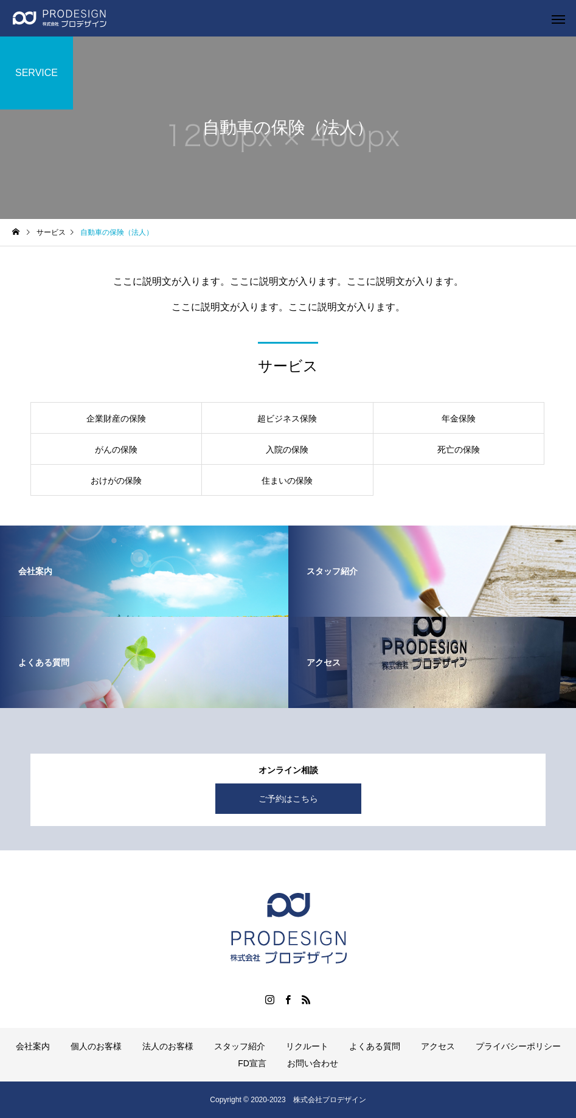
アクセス (438, 1046)
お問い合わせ (312, 1063)
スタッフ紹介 (239, 1046)
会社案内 (33, 1046)
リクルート (307, 1046)
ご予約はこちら (288, 799)
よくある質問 (374, 1046)
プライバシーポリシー (518, 1046)
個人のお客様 (96, 1046)
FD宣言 (252, 1063)
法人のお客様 (167, 1046)
